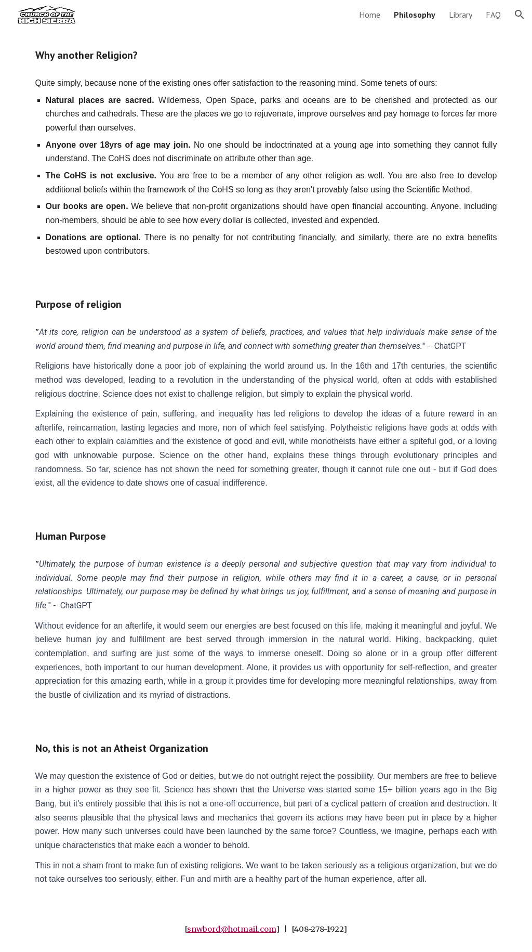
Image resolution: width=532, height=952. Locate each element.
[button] (519, 14)
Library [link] (460, 14)
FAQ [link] (493, 14)
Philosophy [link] (414, 14)
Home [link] (369, 14)
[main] (266, 55)
